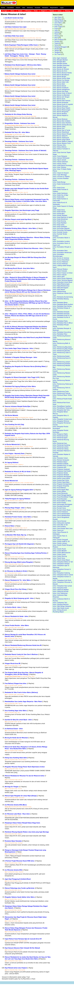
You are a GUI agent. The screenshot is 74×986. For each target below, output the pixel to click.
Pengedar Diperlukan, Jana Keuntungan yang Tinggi (22, 210)
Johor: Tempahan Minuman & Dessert (62, 583)
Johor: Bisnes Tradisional (61, 138)
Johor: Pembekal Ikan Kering (62, 306)
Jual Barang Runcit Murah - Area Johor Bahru (19, 268)
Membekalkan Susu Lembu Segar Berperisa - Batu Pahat (23, 701)
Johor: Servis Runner (59, 521)
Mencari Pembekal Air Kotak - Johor (16, 616)
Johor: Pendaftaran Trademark (62, 408)
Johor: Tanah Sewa (59, 558)
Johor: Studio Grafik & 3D (61, 541)
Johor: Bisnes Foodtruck (60, 88)
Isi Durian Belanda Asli (12, 444)
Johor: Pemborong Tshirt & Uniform (61, 388)
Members (45, 7)
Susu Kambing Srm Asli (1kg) (14, 424)
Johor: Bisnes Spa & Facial (61, 130)
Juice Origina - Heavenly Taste (14, 453)
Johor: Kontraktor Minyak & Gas (62, 248)
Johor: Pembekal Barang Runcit (61, 299)
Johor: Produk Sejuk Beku (61, 482)
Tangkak (57, 52)
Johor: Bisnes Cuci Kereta (61, 80)
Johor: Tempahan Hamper (61, 564)
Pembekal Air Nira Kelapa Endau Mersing (18, 114)
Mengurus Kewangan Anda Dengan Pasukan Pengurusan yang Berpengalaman (25, 851)
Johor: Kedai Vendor (59, 212)
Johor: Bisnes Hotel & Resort (62, 93)
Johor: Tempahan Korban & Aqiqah (62, 577)
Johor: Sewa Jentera (59, 526)
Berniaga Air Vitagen (11, 787)
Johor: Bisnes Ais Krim (60, 71)
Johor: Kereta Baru (59, 213)
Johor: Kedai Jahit (58, 197)
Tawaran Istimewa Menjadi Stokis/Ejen (17, 406)
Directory (30, 7)
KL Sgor (4, 11)
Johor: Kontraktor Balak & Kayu (61, 238)
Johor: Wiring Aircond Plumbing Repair (60, 611)
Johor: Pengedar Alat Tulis (61, 410)
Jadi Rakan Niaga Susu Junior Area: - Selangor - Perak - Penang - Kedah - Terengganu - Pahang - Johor (26, 55)
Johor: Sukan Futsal (59, 554)
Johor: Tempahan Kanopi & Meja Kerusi (62, 570)
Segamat (57, 43)
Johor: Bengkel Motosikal (61, 65)
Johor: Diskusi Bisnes (59, 147)
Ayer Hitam (57, 17)
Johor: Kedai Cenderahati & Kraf (62, 185)
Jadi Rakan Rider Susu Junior (14, 36)
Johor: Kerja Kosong (59, 221)
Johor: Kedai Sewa (59, 210)
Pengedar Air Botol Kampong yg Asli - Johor (19, 598)
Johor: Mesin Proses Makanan (62, 278)
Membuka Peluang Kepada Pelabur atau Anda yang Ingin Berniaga (27, 832)
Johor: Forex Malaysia (60, 156)
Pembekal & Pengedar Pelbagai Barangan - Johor (21, 357)
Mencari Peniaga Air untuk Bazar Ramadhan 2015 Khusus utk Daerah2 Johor (25, 635)
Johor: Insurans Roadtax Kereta (61, 179)
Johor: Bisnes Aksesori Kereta (62, 73)
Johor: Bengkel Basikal (60, 60)
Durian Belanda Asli (11, 481)
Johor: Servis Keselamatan (61, 514)
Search (18, 7)
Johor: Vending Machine (61, 604)
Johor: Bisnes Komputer (60, 102)
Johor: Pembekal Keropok (61, 314)
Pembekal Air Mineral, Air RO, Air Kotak (18, 472)
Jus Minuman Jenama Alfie (13, 870)
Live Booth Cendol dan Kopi (14, 18)
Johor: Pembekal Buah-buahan (63, 304)
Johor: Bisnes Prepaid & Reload (60, 116)
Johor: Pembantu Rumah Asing (63, 297)
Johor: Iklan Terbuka (59, 167)
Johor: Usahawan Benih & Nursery (61, 600)
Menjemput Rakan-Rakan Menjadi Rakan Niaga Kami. (22, 823)
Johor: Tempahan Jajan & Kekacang (61, 566)
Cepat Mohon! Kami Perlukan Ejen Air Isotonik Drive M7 (23, 939)
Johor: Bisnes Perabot (60, 113)
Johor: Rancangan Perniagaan (62, 504)
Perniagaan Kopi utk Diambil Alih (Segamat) (19, 544)
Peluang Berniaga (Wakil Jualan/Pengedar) (19, 562)
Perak (35, 11)
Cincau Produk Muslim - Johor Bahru (17, 625)
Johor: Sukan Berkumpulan (62, 552)
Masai (56, 34)
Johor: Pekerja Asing (59, 291)
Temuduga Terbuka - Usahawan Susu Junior (19, 141)
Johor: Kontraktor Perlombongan (58, 255)
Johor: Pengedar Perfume (61, 421)
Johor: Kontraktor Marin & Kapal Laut (61, 244)
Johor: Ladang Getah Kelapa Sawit (62, 266)
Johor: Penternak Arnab (60, 436)
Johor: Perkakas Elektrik (60, 464)
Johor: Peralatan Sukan (60, 458)
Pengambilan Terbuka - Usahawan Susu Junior (20, 123)
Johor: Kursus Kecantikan (61, 260)
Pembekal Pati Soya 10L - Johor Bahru (17, 132)
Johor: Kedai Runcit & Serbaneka (60, 203)
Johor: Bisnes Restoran (60, 119)
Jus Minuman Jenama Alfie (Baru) (16, 805)
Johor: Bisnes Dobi (59, 84)
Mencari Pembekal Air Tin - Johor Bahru (18, 580)
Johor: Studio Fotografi (60, 539)
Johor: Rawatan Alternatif (61, 506)
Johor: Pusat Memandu (60, 493)
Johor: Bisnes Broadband (61, 75)
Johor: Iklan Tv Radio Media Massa (62, 170)
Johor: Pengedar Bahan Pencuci (60, 413)
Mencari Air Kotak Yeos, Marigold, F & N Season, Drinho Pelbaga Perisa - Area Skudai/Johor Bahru (26, 748)
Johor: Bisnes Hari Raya (60, 91)
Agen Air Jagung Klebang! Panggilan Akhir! (19, 490)
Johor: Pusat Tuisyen (59, 502)
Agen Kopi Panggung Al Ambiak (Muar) (18, 879)
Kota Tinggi (58, 26)
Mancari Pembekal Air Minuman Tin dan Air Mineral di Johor (25, 776)
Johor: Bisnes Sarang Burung (62, 125)
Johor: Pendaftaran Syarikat (62, 406)
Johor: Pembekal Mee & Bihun (63, 323)
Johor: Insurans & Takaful (61, 176)
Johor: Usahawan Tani (60, 602)
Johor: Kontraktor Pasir (60, 250)
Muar (56, 38)
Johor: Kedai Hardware (60, 193)
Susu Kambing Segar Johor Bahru (16, 711)
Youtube (37, 7)
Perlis (12, 11)
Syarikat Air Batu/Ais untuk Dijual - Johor (18, 720)
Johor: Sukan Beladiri (60, 551)
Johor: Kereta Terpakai (60, 215)
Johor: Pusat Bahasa (59, 488)
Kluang (56, 25)
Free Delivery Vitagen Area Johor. (16, 683)
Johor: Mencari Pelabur (60, 269)
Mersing (57, 36)
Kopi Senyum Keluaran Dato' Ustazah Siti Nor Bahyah (22, 948)
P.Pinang (28, 11)
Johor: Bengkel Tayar (59, 67)
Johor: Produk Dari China (61, 480)
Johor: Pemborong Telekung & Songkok (63, 385)
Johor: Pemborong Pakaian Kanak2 (61, 370)
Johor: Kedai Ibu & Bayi (60, 195)
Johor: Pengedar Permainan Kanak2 (62, 424)
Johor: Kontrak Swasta (60, 232)
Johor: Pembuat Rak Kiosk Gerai (61, 403)
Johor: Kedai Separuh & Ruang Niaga (63, 207)
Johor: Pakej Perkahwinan (61, 286)
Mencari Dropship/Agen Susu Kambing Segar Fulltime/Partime (26, 553)
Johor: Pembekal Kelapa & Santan (61, 309)
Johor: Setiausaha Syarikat (61, 523)
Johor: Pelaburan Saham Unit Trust (62, 294)
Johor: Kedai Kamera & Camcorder (60, 199)
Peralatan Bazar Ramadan (13, 841)
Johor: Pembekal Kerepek (61, 312)
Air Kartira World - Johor (13, 607)
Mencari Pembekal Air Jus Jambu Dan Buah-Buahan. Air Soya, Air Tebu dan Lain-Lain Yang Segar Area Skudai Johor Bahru (28, 958)
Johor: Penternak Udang (60, 449)
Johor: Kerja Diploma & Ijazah (62, 217)
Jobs (23, 7)
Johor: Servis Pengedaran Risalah (61, 518)
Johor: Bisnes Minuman (60, 106)
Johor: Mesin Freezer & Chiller (63, 273)
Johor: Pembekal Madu (60, 321)
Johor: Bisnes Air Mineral (61, 69)
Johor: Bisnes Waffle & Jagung (63, 141)
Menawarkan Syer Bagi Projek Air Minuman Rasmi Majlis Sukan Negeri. (26, 918)
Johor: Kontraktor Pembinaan (62, 252)
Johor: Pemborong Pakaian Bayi (61, 366)
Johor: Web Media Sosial (61, 608)
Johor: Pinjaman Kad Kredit (62, 471)
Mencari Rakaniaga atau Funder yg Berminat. (20, 888)
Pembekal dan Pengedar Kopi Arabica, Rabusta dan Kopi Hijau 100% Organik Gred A (27, 434)
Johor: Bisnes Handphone (61, 89)
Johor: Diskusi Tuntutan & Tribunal (61, 149)
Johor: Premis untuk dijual (61, 478)
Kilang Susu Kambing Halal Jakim (16, 758)
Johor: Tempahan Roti (60, 588)
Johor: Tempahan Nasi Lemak (62, 586)
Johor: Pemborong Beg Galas (62, 347)
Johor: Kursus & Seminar (61, 258)
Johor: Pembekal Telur (60, 334)
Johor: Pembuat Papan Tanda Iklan (62, 396)
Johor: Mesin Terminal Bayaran (63, 280)
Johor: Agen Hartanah (60, 58)
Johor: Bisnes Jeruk (59, 99)
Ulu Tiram (57, 54)
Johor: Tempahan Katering (61, 573)
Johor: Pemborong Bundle (61, 351)
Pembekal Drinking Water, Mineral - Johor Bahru (21, 228)
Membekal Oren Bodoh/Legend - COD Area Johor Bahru (23, 65)
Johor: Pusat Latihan (59, 491)
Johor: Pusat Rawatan (60, 499)
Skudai (56, 49)
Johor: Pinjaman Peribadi (61, 475)
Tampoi (56, 50)
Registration (54, 7)
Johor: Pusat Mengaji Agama (62, 495)
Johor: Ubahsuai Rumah (60, 591)
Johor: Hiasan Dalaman (60, 162)
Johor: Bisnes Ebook (59, 86)
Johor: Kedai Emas (59, 188)
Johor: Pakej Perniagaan (60, 288)
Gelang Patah (58, 21)
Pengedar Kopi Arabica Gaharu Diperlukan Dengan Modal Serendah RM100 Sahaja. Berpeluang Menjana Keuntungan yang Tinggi (27, 396)
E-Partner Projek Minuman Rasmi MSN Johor (19, 861)
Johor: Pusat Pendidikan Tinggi (63, 497)
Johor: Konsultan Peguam (61, 228)
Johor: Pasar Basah (59, 289)
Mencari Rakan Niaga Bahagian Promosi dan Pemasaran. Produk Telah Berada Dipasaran (26, 929)
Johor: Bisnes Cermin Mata (61, 78)
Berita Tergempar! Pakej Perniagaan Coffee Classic (21, 45)
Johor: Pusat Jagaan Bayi (61, 489)
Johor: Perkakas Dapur (60, 462)
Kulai (56, 28)
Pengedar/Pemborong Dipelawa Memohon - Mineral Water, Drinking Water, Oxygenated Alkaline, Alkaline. (27, 238)
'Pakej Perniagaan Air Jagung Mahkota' (17, 499)
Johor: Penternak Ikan (60, 443)
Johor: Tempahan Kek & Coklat (63, 575)
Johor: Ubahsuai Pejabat (61, 589)
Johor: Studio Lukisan (60, 543)
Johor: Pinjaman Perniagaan (62, 476)
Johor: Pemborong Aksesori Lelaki (62, 337)
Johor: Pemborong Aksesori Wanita (62, 340)
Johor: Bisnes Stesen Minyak (62, 134)
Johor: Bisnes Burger (59, 76)
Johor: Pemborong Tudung (61, 393)
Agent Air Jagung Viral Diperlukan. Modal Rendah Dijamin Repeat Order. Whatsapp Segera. (26, 169)
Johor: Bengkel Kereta (60, 63)
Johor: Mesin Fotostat (60, 271)
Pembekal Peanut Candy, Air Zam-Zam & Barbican (21, 654)
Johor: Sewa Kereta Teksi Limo (63, 528)
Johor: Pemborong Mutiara (61, 364)
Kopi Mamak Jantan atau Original (16, 968)
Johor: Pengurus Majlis (60, 434)
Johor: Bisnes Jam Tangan (61, 97)
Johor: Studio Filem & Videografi (60, 537)
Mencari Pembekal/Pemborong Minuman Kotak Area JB (23, 645)
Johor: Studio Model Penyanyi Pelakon (62, 546)
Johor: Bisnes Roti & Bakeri (61, 121)
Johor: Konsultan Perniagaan (62, 230)
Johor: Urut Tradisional (60, 593)
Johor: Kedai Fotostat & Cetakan (60, 190)
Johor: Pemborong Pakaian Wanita (61, 381)
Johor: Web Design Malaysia (62, 606)
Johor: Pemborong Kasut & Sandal (62, 359)
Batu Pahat (57, 19)
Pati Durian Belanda (11, 415)
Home (3, 7)
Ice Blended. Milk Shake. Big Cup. (16, 535)
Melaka (51, 11)
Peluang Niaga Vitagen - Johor (15, 508)
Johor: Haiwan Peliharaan (61, 158)
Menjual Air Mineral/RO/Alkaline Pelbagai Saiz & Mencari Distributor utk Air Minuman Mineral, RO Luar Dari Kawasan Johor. (28, 291)
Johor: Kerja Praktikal (59, 223)
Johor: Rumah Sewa (59, 508)
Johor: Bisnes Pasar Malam (61, 108)
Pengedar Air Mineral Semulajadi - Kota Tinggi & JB (22, 377)
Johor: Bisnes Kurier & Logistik (63, 104)
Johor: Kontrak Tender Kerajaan (60, 235)
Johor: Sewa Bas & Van (60, 525)
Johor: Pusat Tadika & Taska (62, 501)
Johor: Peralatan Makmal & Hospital (62, 451)
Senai (56, 45)
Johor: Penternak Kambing (61, 445)
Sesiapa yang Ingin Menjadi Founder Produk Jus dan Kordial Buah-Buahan (27, 189)
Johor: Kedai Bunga (59, 182)
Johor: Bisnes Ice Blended (61, 95)
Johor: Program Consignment (62, 484)
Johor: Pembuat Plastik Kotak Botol (62, 399)
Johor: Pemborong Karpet (61, 356)
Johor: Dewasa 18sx (59, 145)
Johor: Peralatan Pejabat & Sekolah (61, 455)
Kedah (20, 11)
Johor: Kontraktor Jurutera (61, 241)
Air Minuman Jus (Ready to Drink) (16, 571)
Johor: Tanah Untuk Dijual (61, 560)
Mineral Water (9, 526)
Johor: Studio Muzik (59, 549)
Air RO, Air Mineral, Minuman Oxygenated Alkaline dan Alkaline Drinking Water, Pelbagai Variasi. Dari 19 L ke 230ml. (26, 327)
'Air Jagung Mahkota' (12, 462)
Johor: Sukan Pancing (60, 556)
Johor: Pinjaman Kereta (60, 473)
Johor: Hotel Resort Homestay (62, 165)
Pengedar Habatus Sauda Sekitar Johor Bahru (20, 897)
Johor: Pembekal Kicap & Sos (62, 315)
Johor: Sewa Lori (58, 530)
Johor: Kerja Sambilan (60, 226)
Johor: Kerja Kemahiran (60, 219)
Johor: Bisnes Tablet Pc (60, 136)
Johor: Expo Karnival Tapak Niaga (62, 153)
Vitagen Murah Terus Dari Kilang (15, 589)
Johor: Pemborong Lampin (61, 362)
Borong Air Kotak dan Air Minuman (16, 738)
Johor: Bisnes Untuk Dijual (61, 139)
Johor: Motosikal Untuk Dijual (62, 282)
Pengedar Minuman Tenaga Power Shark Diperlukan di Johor (25, 767)
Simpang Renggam (60, 47)
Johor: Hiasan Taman (59, 163)
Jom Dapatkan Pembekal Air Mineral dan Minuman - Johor (24, 248)
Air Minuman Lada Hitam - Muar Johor (17, 814)
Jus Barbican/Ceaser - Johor (14, 729)
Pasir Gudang (58, 39)
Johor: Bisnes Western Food (62, 143)
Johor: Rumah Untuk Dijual (61, 510)
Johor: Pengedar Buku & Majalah (61, 416)
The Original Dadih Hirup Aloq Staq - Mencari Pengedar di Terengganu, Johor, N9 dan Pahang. (24, 673)
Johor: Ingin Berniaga (60, 175)
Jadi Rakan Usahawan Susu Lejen (15, 27)
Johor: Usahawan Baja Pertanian (60, 596)
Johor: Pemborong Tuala (61, 391)
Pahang (67, 11)
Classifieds (10, 7)
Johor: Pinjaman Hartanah (61, 469)
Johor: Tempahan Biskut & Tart (63, 562)
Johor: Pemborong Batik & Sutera (61, 344)
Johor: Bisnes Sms (59, 128)
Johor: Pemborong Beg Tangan (63, 349)
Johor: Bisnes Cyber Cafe (61, 82)
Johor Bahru (58, 23)
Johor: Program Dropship (61, 486)
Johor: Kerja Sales (58, 225)
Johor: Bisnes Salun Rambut (62, 123)
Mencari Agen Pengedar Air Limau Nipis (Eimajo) (21, 796)
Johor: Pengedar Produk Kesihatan (60, 431)
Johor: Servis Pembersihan (61, 515)
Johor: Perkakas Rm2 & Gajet (62, 465)
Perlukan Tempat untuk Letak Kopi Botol (18, 219)
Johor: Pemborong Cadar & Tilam (62, 353)
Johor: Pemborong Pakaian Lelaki (61, 374)
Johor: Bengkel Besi (59, 62)
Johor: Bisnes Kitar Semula (61, 100)
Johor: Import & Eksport (61, 173)
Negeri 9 (44, 11)
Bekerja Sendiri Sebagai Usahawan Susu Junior (20, 74)
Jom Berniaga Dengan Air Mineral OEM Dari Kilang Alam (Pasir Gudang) (25, 258)
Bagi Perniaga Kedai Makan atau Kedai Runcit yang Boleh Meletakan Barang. (27, 338)
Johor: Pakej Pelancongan (61, 284)
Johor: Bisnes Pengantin (60, 112)
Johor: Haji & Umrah (59, 160)
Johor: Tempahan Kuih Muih (62, 580)
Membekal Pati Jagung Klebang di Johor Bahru (20, 386)
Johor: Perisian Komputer (61, 460)
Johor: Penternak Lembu (61, 447)
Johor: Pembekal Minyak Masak (61, 325)
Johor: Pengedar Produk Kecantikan (60, 427)
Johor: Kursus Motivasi (60, 264)
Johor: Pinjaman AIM (59, 467)
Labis (56, 30)
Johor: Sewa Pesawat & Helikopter (60, 533)
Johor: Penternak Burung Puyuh (61, 440)
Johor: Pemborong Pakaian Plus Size (61, 377)
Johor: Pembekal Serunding (62, 332)
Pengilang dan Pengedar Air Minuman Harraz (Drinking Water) (25, 366)
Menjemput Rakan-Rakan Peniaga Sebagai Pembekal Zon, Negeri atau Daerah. (26, 907)
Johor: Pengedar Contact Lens (62, 419)
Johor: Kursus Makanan (60, 262)
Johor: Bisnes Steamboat (61, 132)
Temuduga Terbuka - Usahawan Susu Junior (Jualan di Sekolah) (25, 150)
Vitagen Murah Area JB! (12, 663)
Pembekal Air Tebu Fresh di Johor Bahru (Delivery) (21, 692)
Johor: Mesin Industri (60, 275)
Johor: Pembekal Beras (60, 302)
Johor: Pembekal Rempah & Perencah (62, 329)
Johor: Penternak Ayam (60, 438)
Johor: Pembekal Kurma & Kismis (61, 318)
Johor (59, 11)
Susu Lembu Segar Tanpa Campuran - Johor (19, 348)
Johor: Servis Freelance (60, 512)
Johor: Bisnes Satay (59, 126)
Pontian (56, 41)
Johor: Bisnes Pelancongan (61, 110)
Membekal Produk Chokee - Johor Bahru (18, 517)
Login (62, 7)
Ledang (56, 32)
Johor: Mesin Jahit (58, 276)
